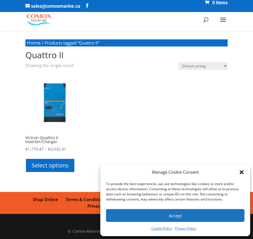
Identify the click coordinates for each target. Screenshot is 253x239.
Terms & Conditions (86, 199)
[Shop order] (203, 66)
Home (34, 42)
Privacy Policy (185, 228)
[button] (241, 172)
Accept (175, 215)
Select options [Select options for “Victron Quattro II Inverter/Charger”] (50, 165)
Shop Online (45, 199)
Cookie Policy (161, 228)
